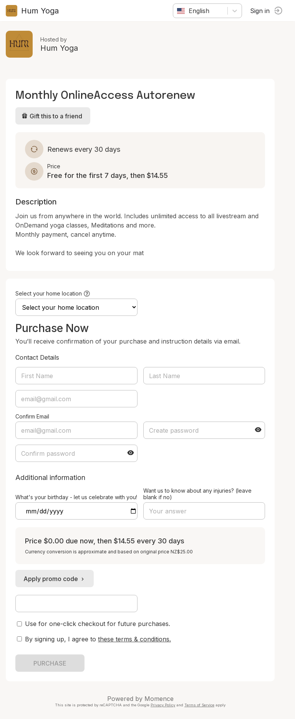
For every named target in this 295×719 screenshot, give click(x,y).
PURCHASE (49, 663)
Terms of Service (199, 705)
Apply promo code (54, 579)
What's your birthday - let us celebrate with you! (76, 497)
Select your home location (48, 293)
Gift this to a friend (52, 116)
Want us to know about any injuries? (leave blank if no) (197, 493)
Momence (159, 698)
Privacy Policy (163, 705)
